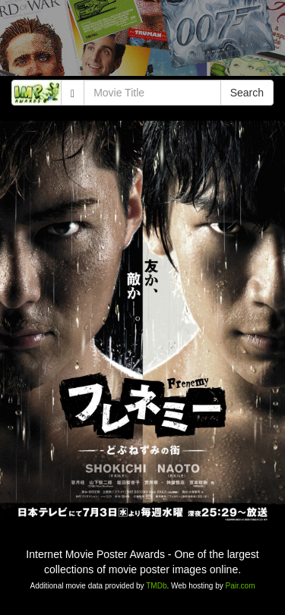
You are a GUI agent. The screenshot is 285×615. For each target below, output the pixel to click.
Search (247, 93)
